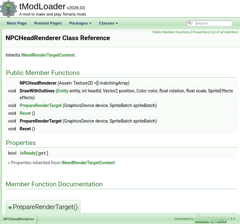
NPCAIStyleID (32, 70)
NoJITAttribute (32, 49)
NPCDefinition (32, 83)
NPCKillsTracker (34, 158)
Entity (140, 99)
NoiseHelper (30, 42)
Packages (80, 23)
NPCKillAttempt (33, 138)
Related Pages (48, 23)
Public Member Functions (200, 32)
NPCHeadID (30, 111)
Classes (108, 23)
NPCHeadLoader (34, 117)
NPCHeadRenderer (36, 124)
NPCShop (28, 200)
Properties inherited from (138, 171)
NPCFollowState (34, 90)
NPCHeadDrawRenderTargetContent (51, 104)
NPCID (26, 131)
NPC (24, 56)
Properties (229, 32)
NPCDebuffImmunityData (41, 76)
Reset (102, 121)
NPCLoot (28, 172)
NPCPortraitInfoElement (40, 186)
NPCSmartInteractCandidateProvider (51, 213)
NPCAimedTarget (34, 63)
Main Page (17, 23)
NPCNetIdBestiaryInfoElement (45, 179)
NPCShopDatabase (36, 206)
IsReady (105, 161)
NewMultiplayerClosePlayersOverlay (50, 35)
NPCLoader (30, 165)
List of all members (224, 39)
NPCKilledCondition (36, 152)
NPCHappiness (33, 97)
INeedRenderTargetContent (125, 63)
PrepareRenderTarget (118, 114)
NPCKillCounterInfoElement (43, 145)
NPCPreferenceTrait (37, 193)
